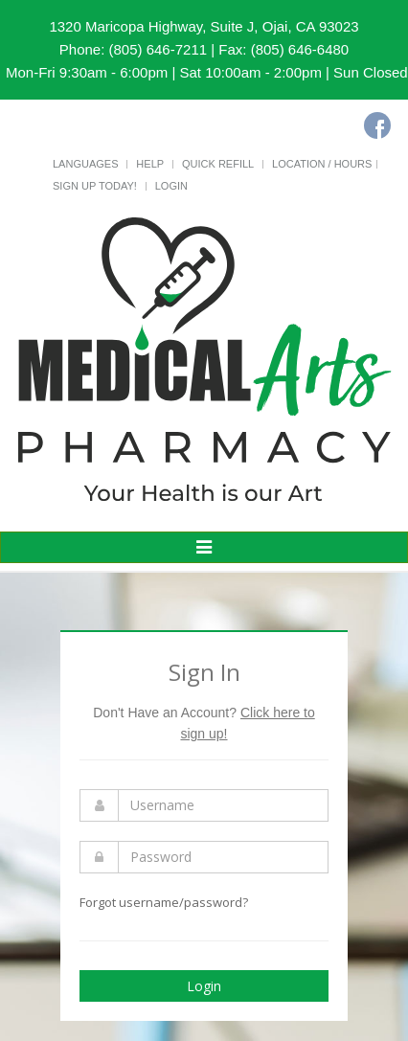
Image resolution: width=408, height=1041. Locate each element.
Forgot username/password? (163, 902)
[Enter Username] (223, 805)
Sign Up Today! (95, 186)
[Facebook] (377, 125)
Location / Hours (322, 164)
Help (150, 164)
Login (171, 186)
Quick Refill (218, 164)
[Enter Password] (223, 857)
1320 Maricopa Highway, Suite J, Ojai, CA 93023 (203, 26)
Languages (85, 164)
